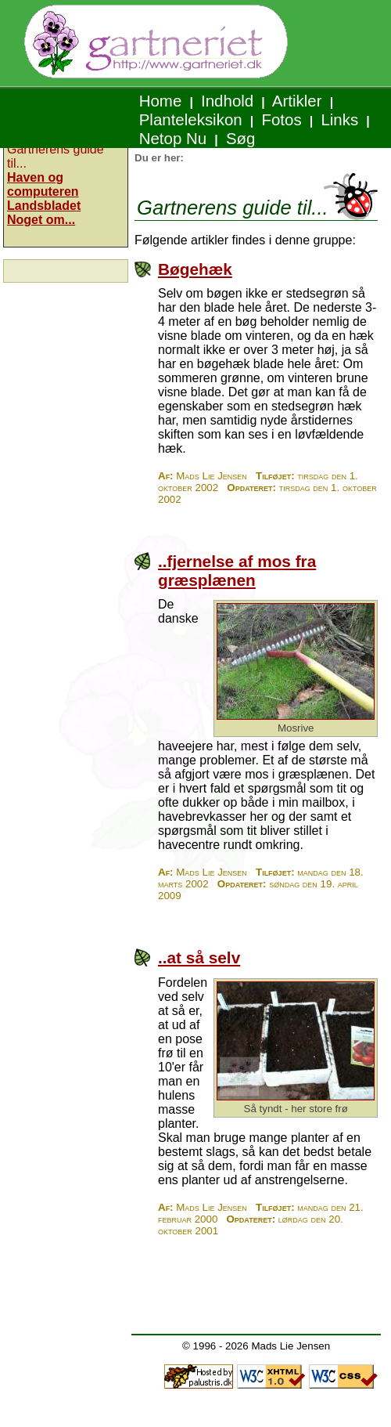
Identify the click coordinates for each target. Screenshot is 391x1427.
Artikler (297, 101)
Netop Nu (173, 138)
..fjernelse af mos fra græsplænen (237, 570)
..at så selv (199, 957)
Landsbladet (44, 205)
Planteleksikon (190, 119)
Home (160, 101)
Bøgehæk (195, 269)
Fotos (282, 119)
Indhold (227, 101)
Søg (240, 138)
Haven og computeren (43, 184)
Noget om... (41, 219)
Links (340, 119)
